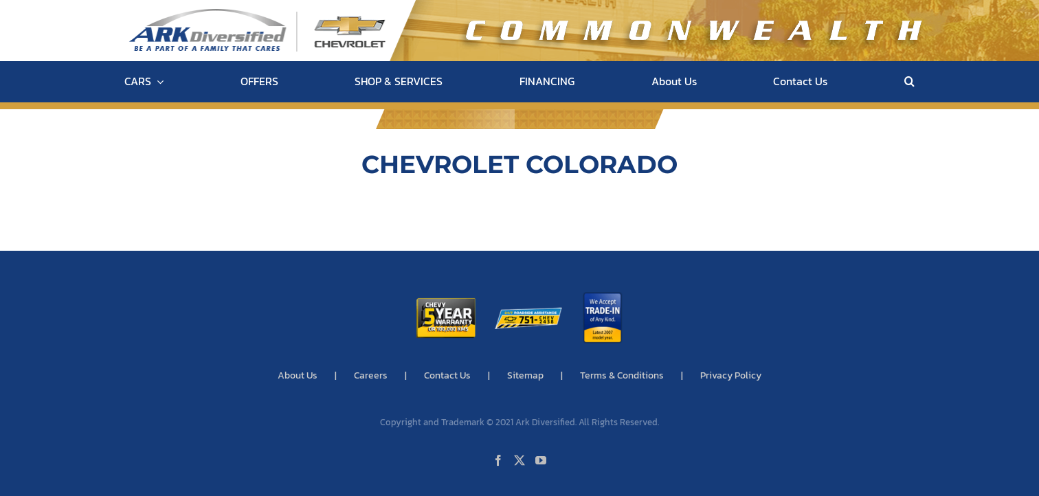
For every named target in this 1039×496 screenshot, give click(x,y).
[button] (909, 81)
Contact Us (447, 375)
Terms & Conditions (622, 375)
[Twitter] (519, 460)
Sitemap (525, 375)
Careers (371, 375)
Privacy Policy (730, 375)
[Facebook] (498, 460)
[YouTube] (540, 460)
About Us (297, 375)
